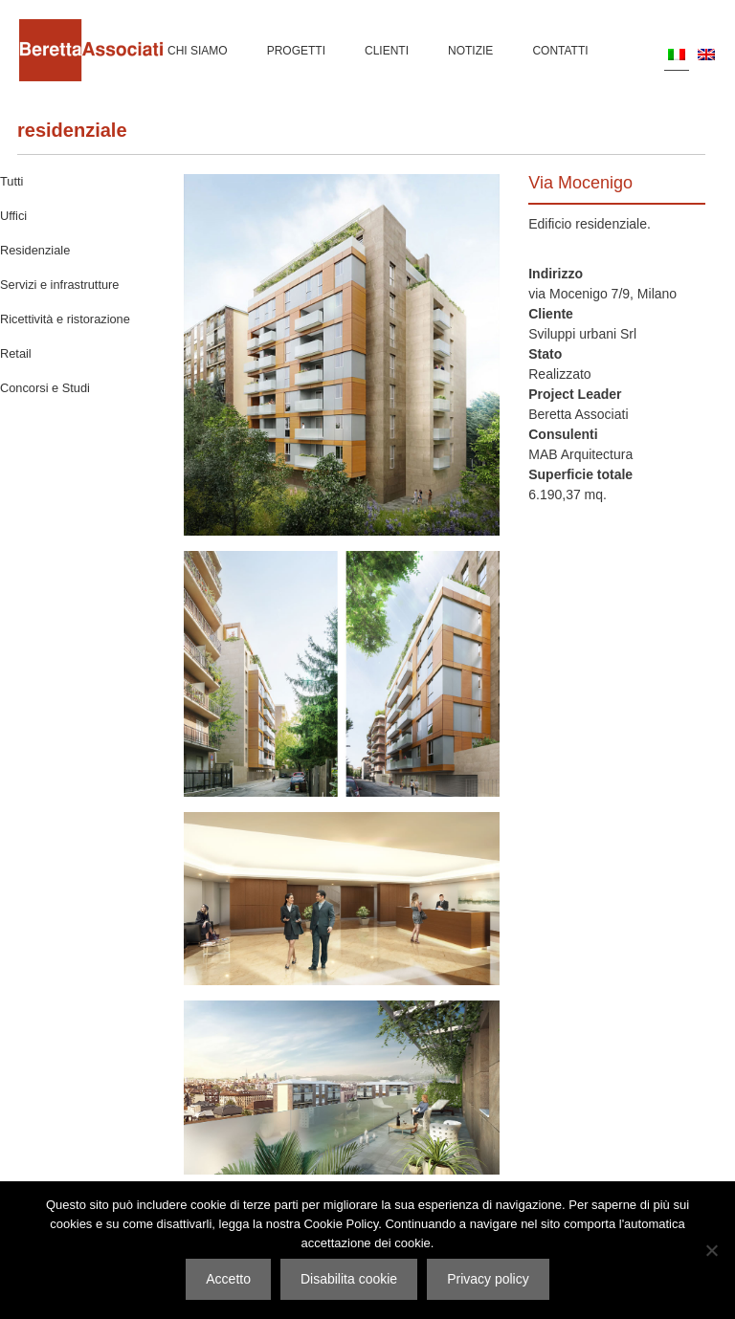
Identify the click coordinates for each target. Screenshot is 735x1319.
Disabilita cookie (349, 1278)
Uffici (13, 216)
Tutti (11, 181)
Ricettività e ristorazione (65, 319)
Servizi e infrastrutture (59, 284)
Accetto (228, 1278)
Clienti (387, 50)
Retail (16, 353)
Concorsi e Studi (45, 388)
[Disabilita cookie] (711, 1250)
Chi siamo (197, 50)
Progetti (296, 50)
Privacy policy (488, 1278)
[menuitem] (676, 54)
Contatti (560, 50)
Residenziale (72, 130)
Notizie (470, 50)
